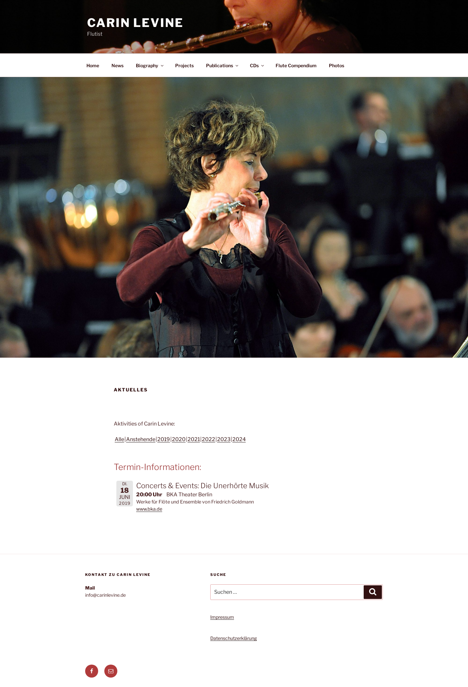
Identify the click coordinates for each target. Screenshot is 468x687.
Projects (184, 65)
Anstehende (140, 439)
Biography (150, 65)
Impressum (222, 617)
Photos (336, 65)
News (117, 65)
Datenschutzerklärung (233, 638)
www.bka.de (149, 509)
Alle (119, 439)
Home (92, 65)
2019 (163, 439)
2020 (179, 439)
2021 (194, 439)
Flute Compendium (296, 65)
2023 (223, 439)
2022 (208, 439)
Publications (222, 65)
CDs (257, 65)
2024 (239, 439)
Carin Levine (135, 23)
